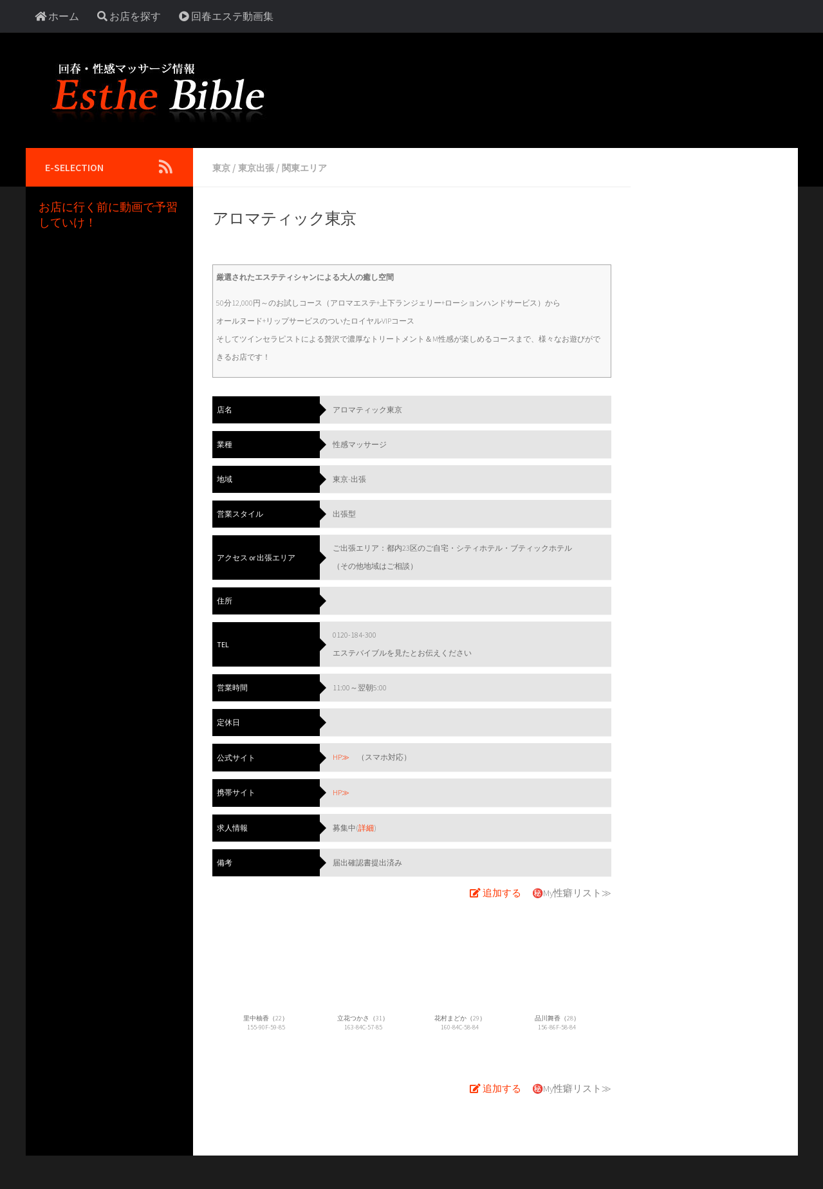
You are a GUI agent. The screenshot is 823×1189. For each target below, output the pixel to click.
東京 (222, 167)
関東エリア (315, 167)
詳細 (366, 826)
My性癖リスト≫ (579, 890)
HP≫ (341, 756)
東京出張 (261, 167)
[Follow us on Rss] (166, 166)
